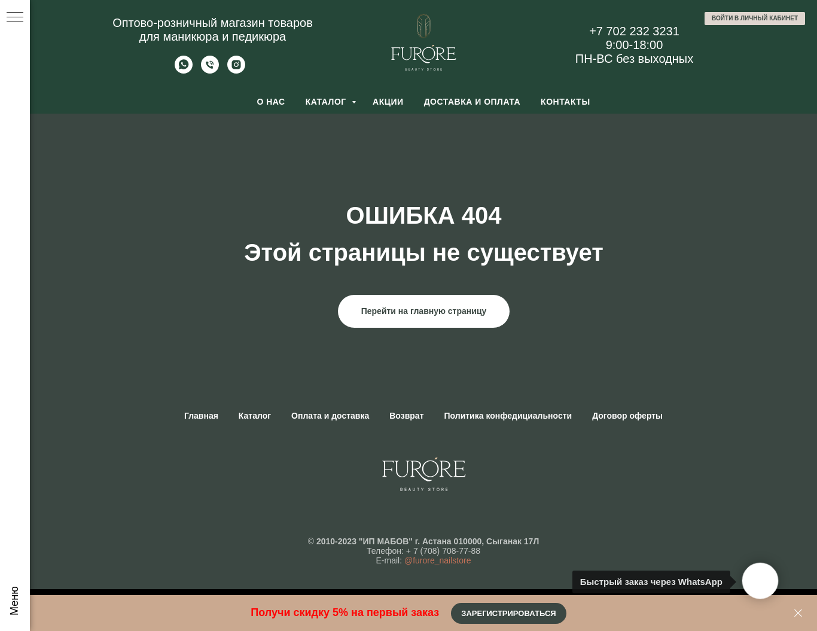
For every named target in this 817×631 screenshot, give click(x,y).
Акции (388, 101)
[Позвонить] (210, 70)
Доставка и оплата (472, 101)
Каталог (327, 101)
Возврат (406, 415)
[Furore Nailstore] (236, 70)
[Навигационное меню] (15, 18)
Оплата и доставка (330, 415)
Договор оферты (627, 415)
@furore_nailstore (437, 560)
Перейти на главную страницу (424, 311)
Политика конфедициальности (508, 415)
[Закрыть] (798, 613)
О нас (271, 101)
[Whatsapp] (184, 70)
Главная (201, 415)
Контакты (565, 101)
